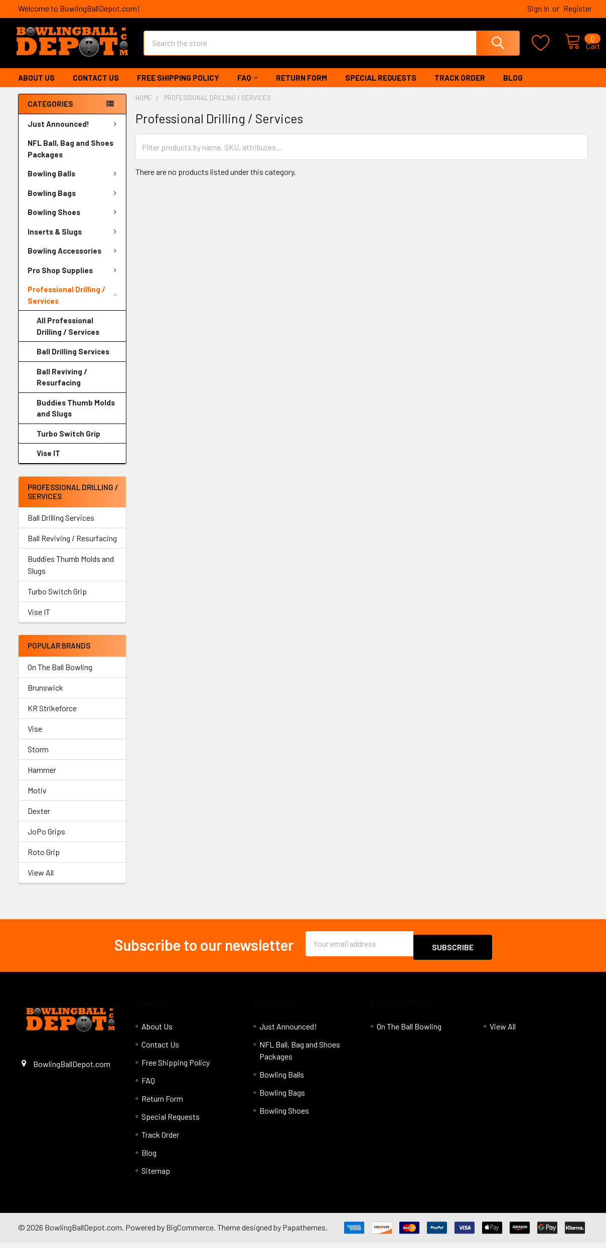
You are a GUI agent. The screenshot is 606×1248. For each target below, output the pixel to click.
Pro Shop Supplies (74, 279)
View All (41, 881)
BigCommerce (190, 1232)
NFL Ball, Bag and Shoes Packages (70, 157)
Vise (35, 737)
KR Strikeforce (52, 717)
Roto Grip (44, 861)
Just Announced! (74, 132)
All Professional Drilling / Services (68, 335)
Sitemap (155, 1176)
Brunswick (45, 696)
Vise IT (48, 462)
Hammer (42, 778)
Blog (513, 86)
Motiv (37, 799)
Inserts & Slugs (74, 240)
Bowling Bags (74, 201)
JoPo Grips (46, 840)
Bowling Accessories (74, 259)
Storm (38, 758)
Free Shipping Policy (178, 86)
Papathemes (304, 1232)
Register (577, 8)
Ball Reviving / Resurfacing (62, 386)
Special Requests (380, 86)
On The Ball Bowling (60, 676)
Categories (50, 112)
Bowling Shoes (74, 221)
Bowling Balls (74, 182)
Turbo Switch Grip (68, 442)
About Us (36, 86)
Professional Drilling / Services (72, 304)
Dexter (39, 819)
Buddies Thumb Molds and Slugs (76, 417)
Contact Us (96, 86)
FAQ (247, 86)
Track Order (459, 86)
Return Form (301, 86)
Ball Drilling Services (73, 360)
